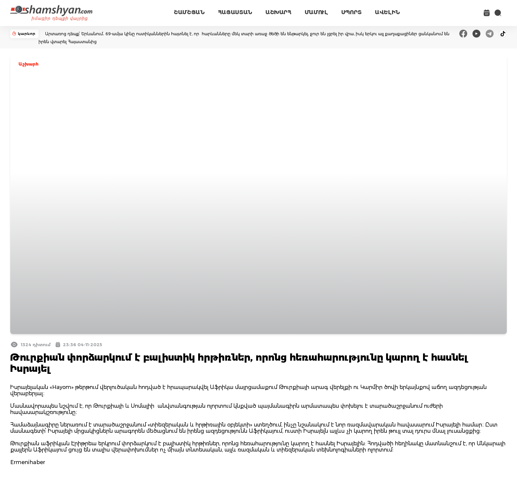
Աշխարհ (28, 64)
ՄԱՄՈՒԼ (316, 12)
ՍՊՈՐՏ (351, 12)
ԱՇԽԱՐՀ (278, 12)
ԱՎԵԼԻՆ (387, 12)
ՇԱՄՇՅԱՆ (189, 12)
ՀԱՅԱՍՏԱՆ (235, 12)
